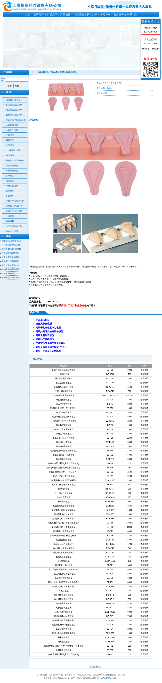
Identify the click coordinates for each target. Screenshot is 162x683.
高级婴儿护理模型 (64, 459)
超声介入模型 (12, 231)
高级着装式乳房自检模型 (63, 531)
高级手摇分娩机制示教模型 (63, 370)
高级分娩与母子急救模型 (63, 438)
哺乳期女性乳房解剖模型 (63, 552)
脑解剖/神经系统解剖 (15, 160)
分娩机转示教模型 (64, 434)
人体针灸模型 (12, 130)
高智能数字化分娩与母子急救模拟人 (63, 523)
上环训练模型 (64, 374)
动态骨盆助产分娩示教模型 (63, 625)
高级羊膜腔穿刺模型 (64, 578)
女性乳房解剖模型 (64, 557)
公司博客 (105, 14)
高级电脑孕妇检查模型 (63, 616)
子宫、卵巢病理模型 (64, 391)
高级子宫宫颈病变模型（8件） (63, 535)
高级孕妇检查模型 (64, 412)
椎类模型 (10, 140)
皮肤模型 (10, 191)
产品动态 (79, 14)
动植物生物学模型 (14, 211)
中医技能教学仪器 (14, 226)
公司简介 (39, 14)
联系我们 (132, 14)
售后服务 (119, 14)
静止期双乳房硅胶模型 (63, 599)
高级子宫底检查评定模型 (63, 476)
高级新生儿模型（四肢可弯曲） (63, 408)
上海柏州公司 (42, 72)
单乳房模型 (64, 591)
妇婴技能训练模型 (14, 115)
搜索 (9, 86)
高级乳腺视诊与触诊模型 (63, 455)
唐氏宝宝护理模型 (64, 404)
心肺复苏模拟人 (13, 100)
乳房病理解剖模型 (64, 383)
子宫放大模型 (64, 501)
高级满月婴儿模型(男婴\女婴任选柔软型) (63, 467)
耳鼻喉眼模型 (12, 170)
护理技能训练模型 (14, 105)
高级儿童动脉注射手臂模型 (63, 586)
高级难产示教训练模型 (63, 429)
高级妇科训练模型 (64, 446)
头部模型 (10, 176)
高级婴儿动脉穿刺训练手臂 (63, 518)
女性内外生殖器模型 (64, 493)
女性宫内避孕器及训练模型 (63, 484)
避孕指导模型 (64, 489)
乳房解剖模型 (64, 561)
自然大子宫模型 (64, 497)
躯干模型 (10, 155)
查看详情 (144, 370)
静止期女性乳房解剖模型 (63, 548)
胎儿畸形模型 (64, 637)
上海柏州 (10, 216)
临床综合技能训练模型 (16, 120)
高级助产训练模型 (64, 425)
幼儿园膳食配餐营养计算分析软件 (63, 569)
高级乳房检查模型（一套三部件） (63, 472)
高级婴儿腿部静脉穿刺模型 (63, 510)
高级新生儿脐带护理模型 (63, 506)
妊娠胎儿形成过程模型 (63, 387)
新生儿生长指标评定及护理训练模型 (63, 582)
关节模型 (10, 145)
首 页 (27, 14)
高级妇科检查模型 (64, 442)
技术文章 (92, 14)
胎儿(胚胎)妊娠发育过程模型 (63, 480)
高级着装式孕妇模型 (64, 565)
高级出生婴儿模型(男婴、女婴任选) (63, 463)
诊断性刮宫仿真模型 (64, 612)
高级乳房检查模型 (64, 629)
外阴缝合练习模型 (64, 650)
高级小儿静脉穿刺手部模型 (63, 633)
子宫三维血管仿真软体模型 (63, 574)
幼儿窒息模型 (64, 642)
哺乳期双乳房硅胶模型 (63, 595)
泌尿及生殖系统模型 (15, 201)
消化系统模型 (12, 165)
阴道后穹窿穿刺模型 (64, 378)
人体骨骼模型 (12, 125)
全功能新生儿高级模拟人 (63, 395)
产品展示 (52, 14)
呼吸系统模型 (12, 186)
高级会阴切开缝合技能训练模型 (63, 451)
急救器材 (10, 221)
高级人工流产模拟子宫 (63, 544)
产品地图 (65, 14)
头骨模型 (10, 135)
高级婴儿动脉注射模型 (63, 514)
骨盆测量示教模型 (64, 400)
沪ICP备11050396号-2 (108, 678)
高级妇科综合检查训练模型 (63, 527)
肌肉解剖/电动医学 (14, 206)
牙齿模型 (10, 196)
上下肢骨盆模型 (13, 150)
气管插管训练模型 (14, 110)
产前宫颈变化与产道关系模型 (63, 421)
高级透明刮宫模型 (64, 540)
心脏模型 (10, 181)
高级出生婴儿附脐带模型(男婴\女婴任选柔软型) (63, 646)
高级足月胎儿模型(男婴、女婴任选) (63, 654)
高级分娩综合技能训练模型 (63, 417)
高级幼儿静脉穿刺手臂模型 (63, 620)
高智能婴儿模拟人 (64, 603)
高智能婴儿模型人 (64, 608)
